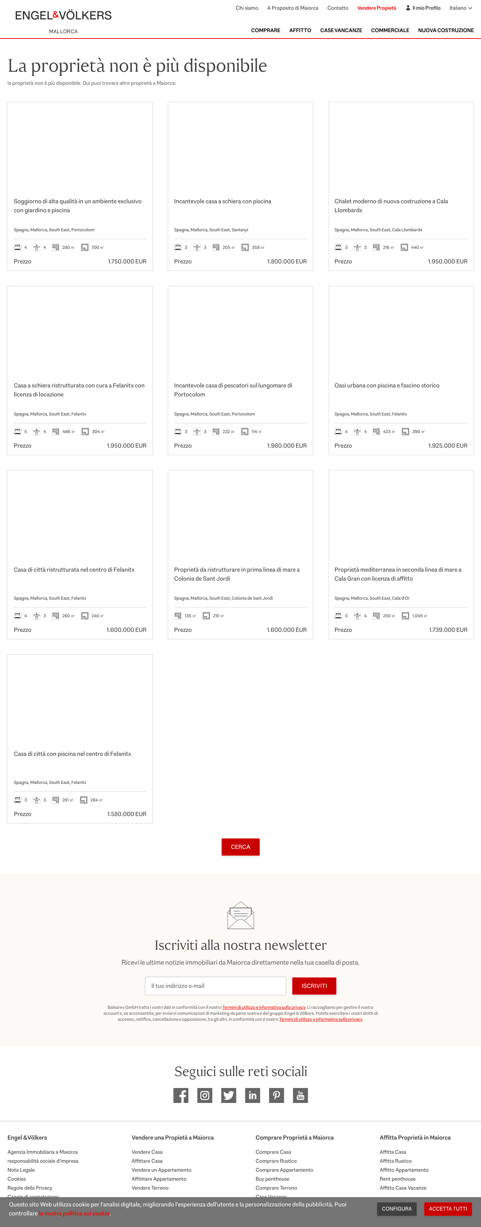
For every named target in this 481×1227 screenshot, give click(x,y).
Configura (397, 1208)
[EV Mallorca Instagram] (204, 1095)
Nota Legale (21, 1169)
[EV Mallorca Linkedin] (252, 1095)
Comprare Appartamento (284, 1169)
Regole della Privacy (29, 1187)
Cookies (16, 1178)
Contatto (337, 7)
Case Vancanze (341, 30)
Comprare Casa (273, 1152)
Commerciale (390, 30)
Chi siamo (247, 7)
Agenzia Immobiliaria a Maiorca (42, 1152)
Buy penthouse (272, 1178)
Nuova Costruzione (446, 30)
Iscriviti (314, 986)
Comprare (265, 30)
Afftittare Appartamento (159, 1178)
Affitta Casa (393, 1152)
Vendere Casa (147, 1152)
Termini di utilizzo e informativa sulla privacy (263, 1007)
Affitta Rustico (396, 1161)
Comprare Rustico (276, 1161)
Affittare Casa (147, 1161)
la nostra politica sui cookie (74, 1213)
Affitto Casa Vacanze (403, 1187)
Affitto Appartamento (404, 1169)
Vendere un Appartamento (161, 1169)
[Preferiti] (139, 115)
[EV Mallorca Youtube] (300, 1095)
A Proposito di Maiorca (292, 7)
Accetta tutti (448, 1208)
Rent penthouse (398, 1178)
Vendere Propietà (376, 7)
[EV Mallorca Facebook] (180, 1095)
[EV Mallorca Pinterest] (276, 1095)
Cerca (240, 847)
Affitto (300, 30)
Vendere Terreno (150, 1187)
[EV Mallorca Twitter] (228, 1095)
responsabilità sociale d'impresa (42, 1161)
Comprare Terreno (276, 1187)
